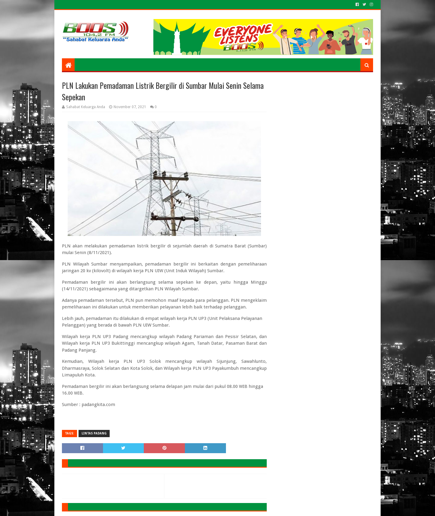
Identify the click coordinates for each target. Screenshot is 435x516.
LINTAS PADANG (94, 433)
